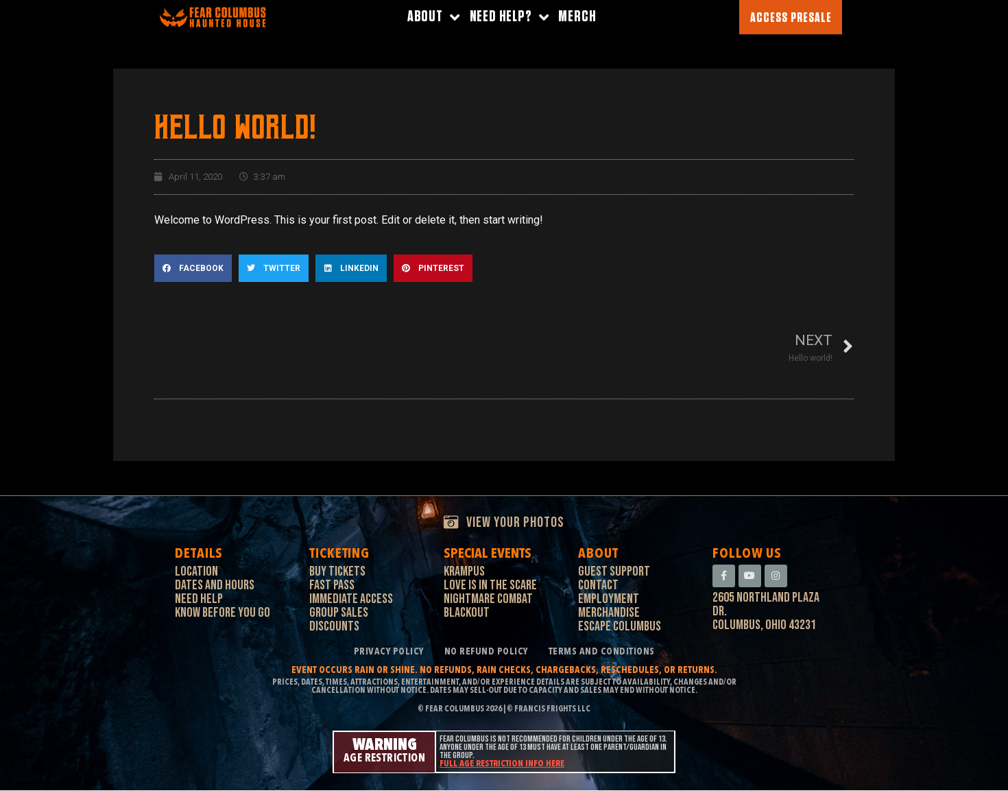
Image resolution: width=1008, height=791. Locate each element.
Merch (577, 17)
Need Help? (509, 17)
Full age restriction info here (502, 764)
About (433, 17)
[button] (193, 268)
